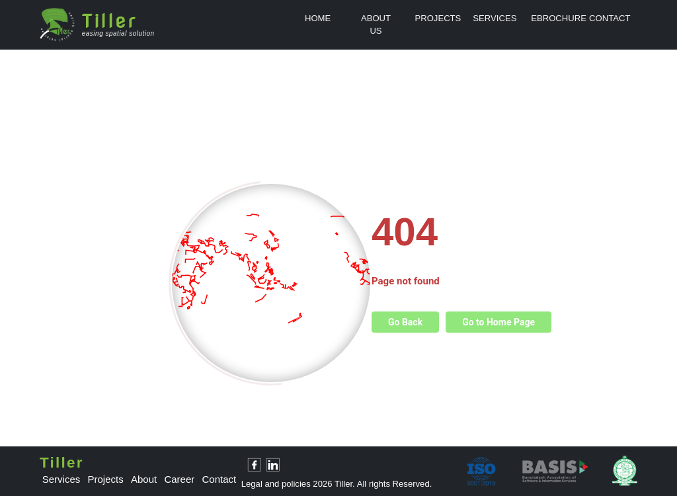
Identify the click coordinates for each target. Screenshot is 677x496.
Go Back (405, 322)
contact (219, 479)
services (61, 479)
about (144, 479)
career (179, 479)
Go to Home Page (498, 322)
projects (106, 479)
